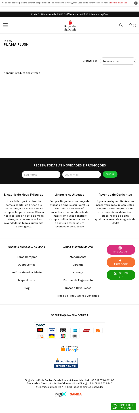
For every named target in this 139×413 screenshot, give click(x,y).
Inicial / (8, 40)
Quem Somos (26, 264)
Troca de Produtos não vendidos (78, 295)
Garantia (78, 264)
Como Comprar (27, 257)
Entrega (78, 272)
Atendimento (78, 257)
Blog (27, 288)
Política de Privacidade (27, 272)
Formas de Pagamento (78, 280)
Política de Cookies (118, 3)
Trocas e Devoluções (78, 288)
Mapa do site (26, 280)
